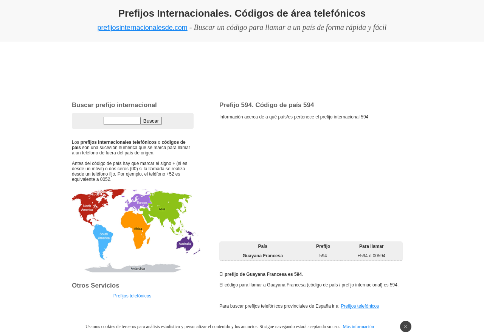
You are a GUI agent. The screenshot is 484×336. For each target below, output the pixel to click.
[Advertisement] (242, 70)
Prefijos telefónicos (360, 306)
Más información (358, 326)
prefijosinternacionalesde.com (143, 27)
